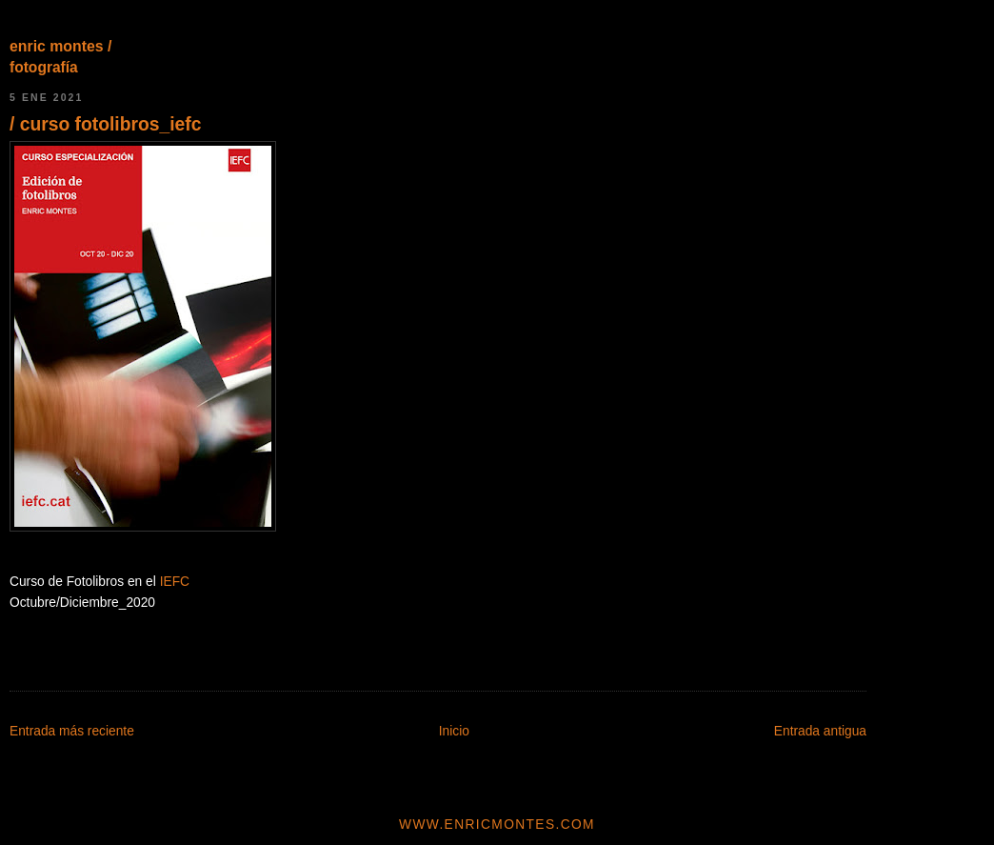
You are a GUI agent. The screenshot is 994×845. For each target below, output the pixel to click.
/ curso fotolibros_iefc (105, 124)
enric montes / (60, 46)
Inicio (454, 731)
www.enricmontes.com (497, 824)
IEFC (174, 581)
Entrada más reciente (72, 731)
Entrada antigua (820, 731)
